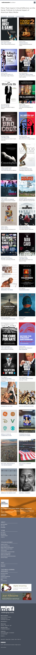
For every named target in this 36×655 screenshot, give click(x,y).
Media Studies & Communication (7, 547)
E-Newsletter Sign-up (5, 628)
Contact (12, 639)
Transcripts (3, 575)
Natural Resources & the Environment (8, 556)
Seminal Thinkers (4, 557)
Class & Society (4, 550)
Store (16, 639)
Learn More (3, 514)
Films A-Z (19, 639)
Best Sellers (3, 532)
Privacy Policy (8, 639)
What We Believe (4, 524)
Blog (2, 579)
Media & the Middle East (5, 554)
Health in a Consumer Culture (6, 548)
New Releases (3, 534)
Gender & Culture (4, 544)
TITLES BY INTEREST (19, 16)
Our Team (3, 525)
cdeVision (4, 647)
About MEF (3, 639)
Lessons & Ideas (4, 577)
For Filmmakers (4, 580)
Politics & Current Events (5, 553)
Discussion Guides (4, 573)
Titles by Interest (4, 535)
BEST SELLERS (4, 16)
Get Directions (3, 621)
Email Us (2, 635)
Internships (3, 527)
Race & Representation (5, 546)
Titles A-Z (3, 537)
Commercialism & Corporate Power (7, 551)
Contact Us (3, 566)
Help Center (3, 565)
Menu (34, 2)
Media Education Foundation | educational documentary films (8, 2)
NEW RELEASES (11, 16)
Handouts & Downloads (5, 576)
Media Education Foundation (8, 510)
